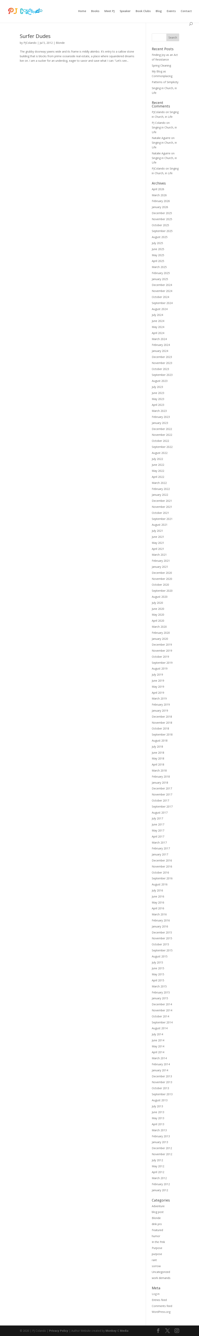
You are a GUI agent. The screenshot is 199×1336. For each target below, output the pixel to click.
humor (156, 1236)
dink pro (157, 1224)
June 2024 (158, 321)
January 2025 (160, 279)
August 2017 (160, 812)
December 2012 (162, 1148)
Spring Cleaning (161, 65)
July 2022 (157, 459)
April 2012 (158, 1172)
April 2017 (158, 836)
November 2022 (162, 435)
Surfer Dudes (35, 36)
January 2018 (160, 782)
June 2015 (158, 968)
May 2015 (158, 974)
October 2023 (160, 369)
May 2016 (158, 902)
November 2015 (162, 938)
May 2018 (158, 758)
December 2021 (162, 501)
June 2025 (158, 249)
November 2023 (162, 363)
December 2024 (162, 285)
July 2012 (157, 1160)
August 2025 (160, 237)
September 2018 (162, 734)
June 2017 (158, 824)
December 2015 (162, 932)
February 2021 (161, 561)
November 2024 (162, 291)
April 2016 (158, 908)
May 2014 (158, 1046)
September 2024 (162, 303)
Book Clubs (143, 11)
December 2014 (162, 1004)
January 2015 (160, 998)
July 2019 (157, 674)
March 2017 (159, 842)
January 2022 (160, 495)
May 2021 (158, 543)
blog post (158, 1212)
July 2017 (157, 818)
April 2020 (158, 620)
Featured (157, 1230)
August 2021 (160, 524)
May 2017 (158, 830)
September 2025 (162, 231)
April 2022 (158, 477)
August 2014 (160, 1028)
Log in (156, 1294)
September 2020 (162, 590)
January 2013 (160, 1142)
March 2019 (159, 698)
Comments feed (162, 1306)
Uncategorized (161, 1272)
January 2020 (160, 639)
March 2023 (159, 411)
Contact (186, 11)
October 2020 (160, 584)
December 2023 (162, 357)
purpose (157, 1254)
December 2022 (162, 429)
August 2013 (160, 1100)
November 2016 (162, 866)
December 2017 (162, 788)
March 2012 (159, 1178)
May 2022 (158, 471)
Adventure (158, 1206)
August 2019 (160, 668)
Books (95, 11)
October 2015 (160, 944)
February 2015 (161, 992)
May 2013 (158, 1118)
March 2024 (159, 339)
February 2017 (161, 848)
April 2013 (158, 1124)
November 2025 (162, 219)
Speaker (125, 11)
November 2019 (162, 650)
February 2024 (161, 345)
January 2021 (160, 567)
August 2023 (160, 381)
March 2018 (159, 770)
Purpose (157, 1248)
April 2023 (158, 405)
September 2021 (162, 519)
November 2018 (162, 722)
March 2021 (159, 554)
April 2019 (158, 692)
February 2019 (161, 704)
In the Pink (158, 1242)
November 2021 (162, 507)
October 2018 (160, 728)
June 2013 (158, 1112)
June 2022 (158, 465)
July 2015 (157, 962)
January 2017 (160, 854)
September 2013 (162, 1094)
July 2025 (157, 243)
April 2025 (158, 261)
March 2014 (159, 1058)
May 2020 (158, 614)
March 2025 (159, 267)
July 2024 (157, 315)
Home (82, 11)
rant (154, 1260)
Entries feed (159, 1300)
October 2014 (160, 1016)
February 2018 (161, 776)
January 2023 (160, 423)
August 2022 (160, 453)
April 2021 (158, 549)
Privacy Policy (58, 1330)
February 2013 (161, 1136)
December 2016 (162, 860)
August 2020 (160, 597)
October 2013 (160, 1088)
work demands (161, 1278)
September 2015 (162, 950)
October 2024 (160, 297)
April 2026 (158, 189)
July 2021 (157, 531)
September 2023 (162, 375)
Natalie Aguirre (161, 138)
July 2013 (157, 1106)
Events (171, 11)
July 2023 (157, 387)
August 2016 (160, 884)
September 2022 (162, 447)
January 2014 (160, 1070)
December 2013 (162, 1076)
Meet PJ (109, 11)
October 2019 (160, 656)
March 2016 (159, 914)
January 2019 (160, 710)
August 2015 (160, 956)
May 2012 (158, 1166)
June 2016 (158, 896)
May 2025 (158, 255)
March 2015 (159, 986)
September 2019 (162, 662)
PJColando (30, 43)
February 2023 (161, 417)
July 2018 (157, 746)
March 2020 (159, 626)
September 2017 (162, 806)
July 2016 (157, 890)
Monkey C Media (117, 1330)
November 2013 (162, 1082)
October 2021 (160, 513)
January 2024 (160, 351)
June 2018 (158, 752)
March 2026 (159, 195)
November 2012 (162, 1154)
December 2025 (162, 213)
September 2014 (162, 1022)
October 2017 (160, 800)
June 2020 (158, 609)
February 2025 (161, 273)
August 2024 (160, 309)
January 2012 (160, 1190)
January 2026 (160, 207)
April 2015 (158, 980)
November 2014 (162, 1010)
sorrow (156, 1266)
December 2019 (162, 644)
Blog (159, 11)
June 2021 (158, 537)
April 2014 (158, 1052)
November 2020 (162, 579)
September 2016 (162, 878)
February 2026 (161, 201)
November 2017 (162, 794)
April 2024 (158, 333)
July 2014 (157, 1034)
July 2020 (157, 603)
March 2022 (159, 483)
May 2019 (158, 686)
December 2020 (162, 573)
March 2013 (159, 1130)
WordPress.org (161, 1312)
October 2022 (160, 441)
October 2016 (160, 872)
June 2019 (158, 680)
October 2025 (160, 225)
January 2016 (160, 926)
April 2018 (158, 764)
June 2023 (158, 393)
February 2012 (161, 1184)
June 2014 (158, 1040)
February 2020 (161, 633)
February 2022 (161, 489)
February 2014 (161, 1064)
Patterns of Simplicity (165, 82)
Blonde (60, 43)
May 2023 (158, 399)
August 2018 (160, 740)
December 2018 (162, 716)
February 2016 (161, 920)
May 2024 (158, 327)
